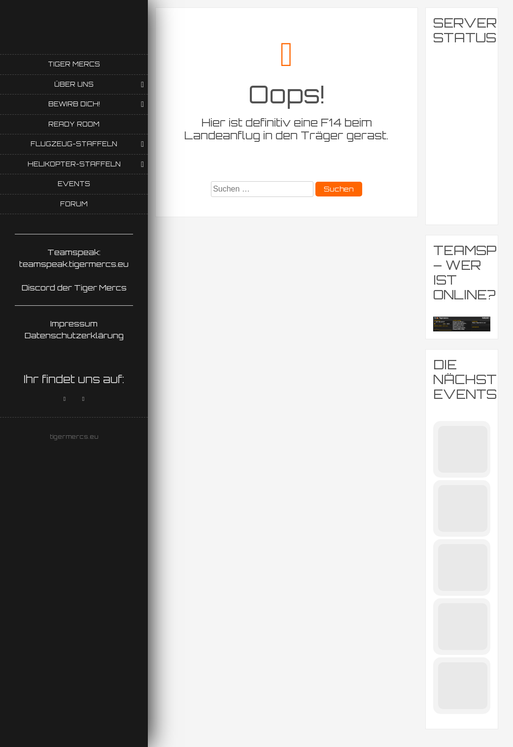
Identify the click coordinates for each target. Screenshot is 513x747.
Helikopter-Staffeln (74, 164)
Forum (74, 204)
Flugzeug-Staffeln (74, 144)
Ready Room (74, 124)
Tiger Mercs (74, 64)
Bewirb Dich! (74, 104)
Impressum (74, 323)
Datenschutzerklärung (74, 335)
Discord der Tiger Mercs (74, 287)
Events (74, 184)
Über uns (74, 84)
